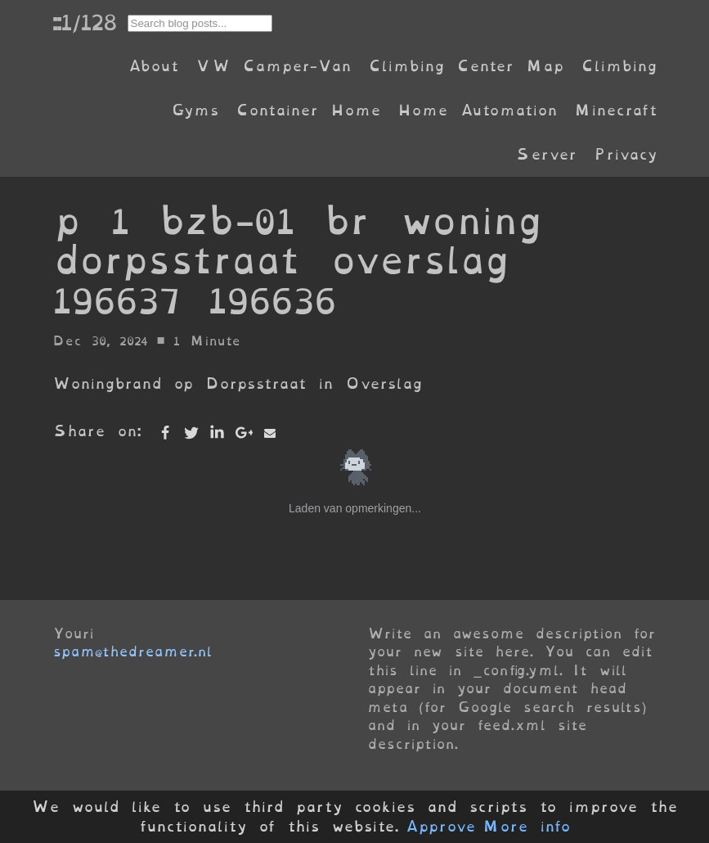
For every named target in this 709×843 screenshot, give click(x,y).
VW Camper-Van (273, 66)
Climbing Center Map (466, 66)
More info (526, 826)
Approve (440, 826)
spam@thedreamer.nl (132, 651)
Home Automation (477, 110)
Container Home (308, 110)
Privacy (625, 154)
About (153, 66)
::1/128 (84, 22)
